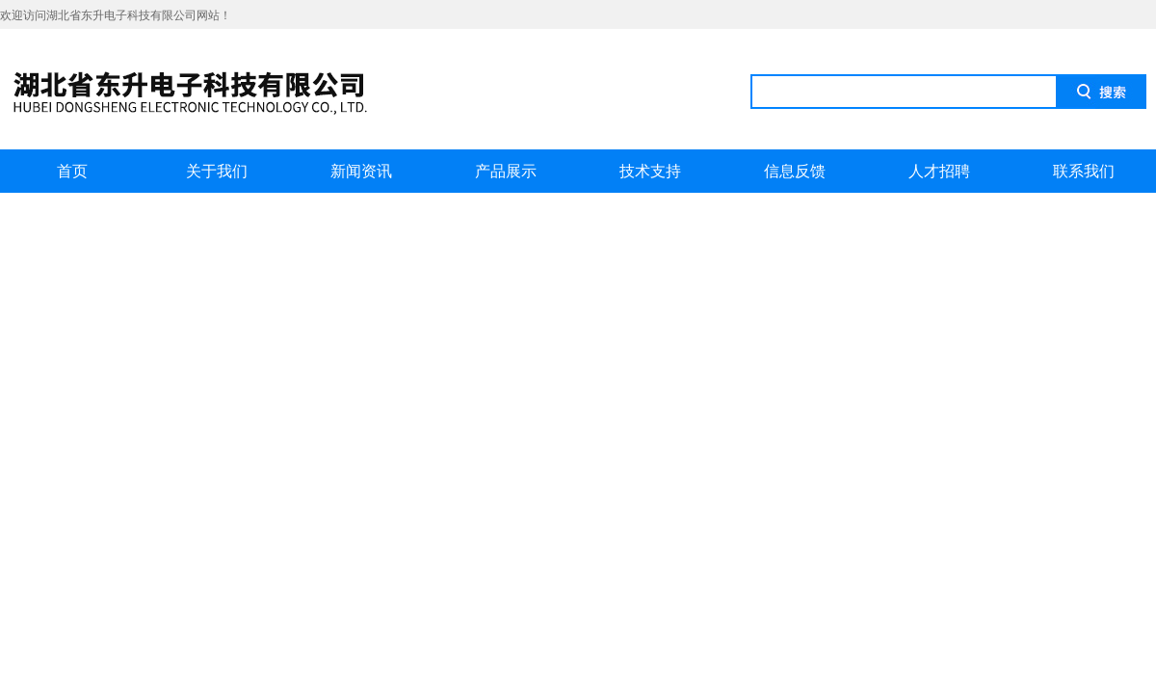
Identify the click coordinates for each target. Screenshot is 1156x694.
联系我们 (1084, 171)
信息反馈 (795, 171)
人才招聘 (939, 171)
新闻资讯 (361, 171)
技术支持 (650, 171)
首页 (72, 171)
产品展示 (506, 171)
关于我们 (217, 171)
